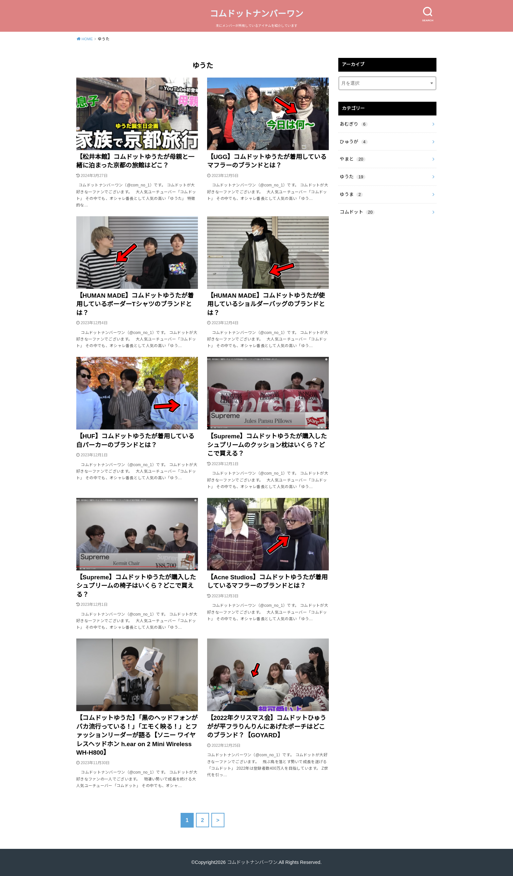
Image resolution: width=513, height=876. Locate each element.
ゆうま (351, 192)
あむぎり (353, 123)
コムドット (357, 209)
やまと (352, 158)
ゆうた (352, 175)
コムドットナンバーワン (256, 14)
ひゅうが (353, 140)
